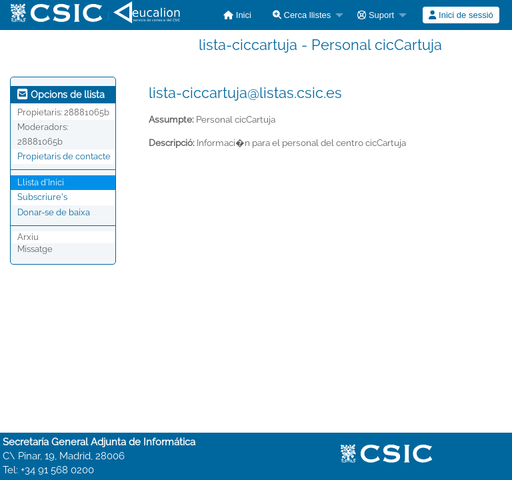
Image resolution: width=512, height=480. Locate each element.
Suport (375, 15)
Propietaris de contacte (64, 156)
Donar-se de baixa (53, 212)
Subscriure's (42, 197)
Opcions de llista (61, 94)
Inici (237, 15)
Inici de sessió (461, 15)
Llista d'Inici (40, 182)
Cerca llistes (302, 15)
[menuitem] (237, 15)
